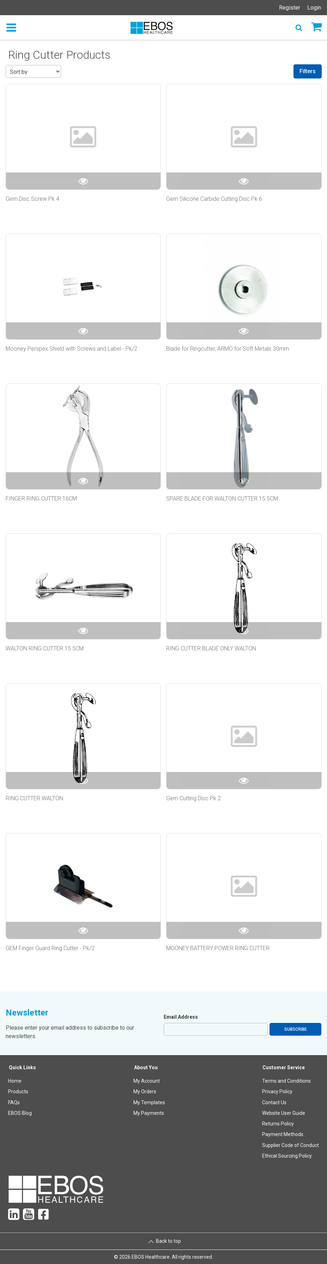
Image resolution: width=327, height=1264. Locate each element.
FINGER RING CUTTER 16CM (41, 498)
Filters (307, 71)
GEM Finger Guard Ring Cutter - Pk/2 (50, 948)
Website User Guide (283, 1113)
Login (314, 7)
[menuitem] (23, 1113)
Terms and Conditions (286, 1081)
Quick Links (22, 1067)
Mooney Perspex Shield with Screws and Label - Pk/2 (71, 348)
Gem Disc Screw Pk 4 (32, 198)
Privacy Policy (277, 1091)
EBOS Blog (20, 1113)
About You (146, 1067)
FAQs (14, 1102)
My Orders (144, 1091)
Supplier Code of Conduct (290, 1145)
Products (18, 1091)
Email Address (181, 1017)
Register (289, 7)
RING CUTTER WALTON (34, 798)
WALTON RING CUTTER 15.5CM (45, 648)
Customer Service (283, 1067)
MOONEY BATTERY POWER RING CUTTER (218, 948)
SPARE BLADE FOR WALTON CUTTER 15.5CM (222, 498)
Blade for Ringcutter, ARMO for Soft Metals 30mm (227, 348)
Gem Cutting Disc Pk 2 (193, 798)
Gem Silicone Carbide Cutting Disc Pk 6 (214, 198)
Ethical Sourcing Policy (287, 1156)
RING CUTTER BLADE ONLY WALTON (211, 648)
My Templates (149, 1102)
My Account (146, 1081)
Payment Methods (282, 1134)
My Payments (148, 1113)
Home (15, 1081)
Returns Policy (278, 1124)
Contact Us (274, 1102)
